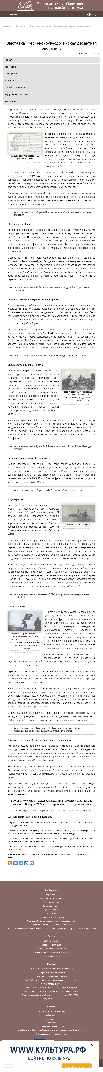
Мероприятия (11, 73)
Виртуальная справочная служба (51, 949)
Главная (7, 26)
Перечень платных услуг (51, 956)
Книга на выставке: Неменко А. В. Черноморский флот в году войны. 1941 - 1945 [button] (49, 595)
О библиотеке (51, 890)
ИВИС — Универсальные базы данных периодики (51, 969)
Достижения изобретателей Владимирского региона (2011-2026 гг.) (51, 995)
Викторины (10, 101)
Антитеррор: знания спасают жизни (51, 1034)
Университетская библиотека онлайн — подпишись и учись (51, 988)
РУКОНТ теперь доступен (52, 984)
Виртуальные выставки (16, 94)
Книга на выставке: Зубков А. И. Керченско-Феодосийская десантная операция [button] (50, 289)
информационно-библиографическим (60, 810)
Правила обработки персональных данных (51, 925)
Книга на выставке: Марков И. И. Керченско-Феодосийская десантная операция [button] (50, 213)
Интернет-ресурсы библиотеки (51, 972)
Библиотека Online (51, 941)
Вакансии (51, 913)
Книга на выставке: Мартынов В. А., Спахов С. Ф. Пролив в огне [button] (47, 490)
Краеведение (11, 67)
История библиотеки (51, 906)
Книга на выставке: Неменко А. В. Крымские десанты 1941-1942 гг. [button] (49, 355)
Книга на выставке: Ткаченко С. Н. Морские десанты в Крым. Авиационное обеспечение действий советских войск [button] (46, 729)
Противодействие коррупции (51, 917)
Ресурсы (51, 964)
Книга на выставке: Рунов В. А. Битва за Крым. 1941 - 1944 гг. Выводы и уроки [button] (50, 447)
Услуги (51, 936)
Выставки (20, 26)
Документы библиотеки (51, 898)
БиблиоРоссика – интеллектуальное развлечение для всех (51, 980)
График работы (51, 895)
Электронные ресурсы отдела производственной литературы (52, 991)
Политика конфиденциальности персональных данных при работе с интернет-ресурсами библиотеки (51, 928)
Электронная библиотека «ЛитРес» (51, 976)
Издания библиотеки (15, 87)
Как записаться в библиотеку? (51, 1011)
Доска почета (51, 910)
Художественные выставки (51, 1026)
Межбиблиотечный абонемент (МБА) (51, 952)
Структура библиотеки (52, 902)
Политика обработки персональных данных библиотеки (51, 921)
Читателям (51, 1006)
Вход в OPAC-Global (51, 999)
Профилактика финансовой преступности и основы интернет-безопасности (51, 1030)
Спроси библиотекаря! (51, 945)
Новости (9, 60)
